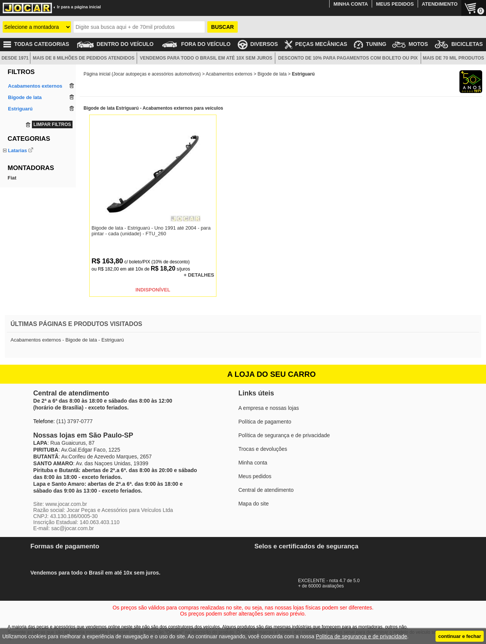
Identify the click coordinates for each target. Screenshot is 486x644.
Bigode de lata (23, 159)
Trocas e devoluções (262, 449)
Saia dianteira (23, 168)
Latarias (17, 150)
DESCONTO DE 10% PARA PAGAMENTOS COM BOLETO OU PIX (348, 58)
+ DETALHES (199, 275)
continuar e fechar (459, 636)
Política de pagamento (264, 422)
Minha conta (252, 463)
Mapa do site (253, 504)
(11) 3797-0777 (74, 421)
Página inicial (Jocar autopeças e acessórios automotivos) (142, 74)
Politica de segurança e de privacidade (361, 636)
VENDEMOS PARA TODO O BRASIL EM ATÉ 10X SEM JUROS (206, 58)
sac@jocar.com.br (72, 528)
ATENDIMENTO (440, 4)
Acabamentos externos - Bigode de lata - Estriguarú (67, 340)
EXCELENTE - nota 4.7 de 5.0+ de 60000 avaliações (332, 581)
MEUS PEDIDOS (395, 4)
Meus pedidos (254, 476)
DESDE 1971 (15, 58)
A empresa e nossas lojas (268, 408)
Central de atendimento (266, 490)
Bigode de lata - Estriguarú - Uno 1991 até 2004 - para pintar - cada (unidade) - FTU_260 (151, 230)
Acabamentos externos (229, 74)
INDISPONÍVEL (153, 290)
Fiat (12, 196)
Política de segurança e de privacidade (284, 435)
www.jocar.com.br (66, 504)
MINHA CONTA (350, 4)
